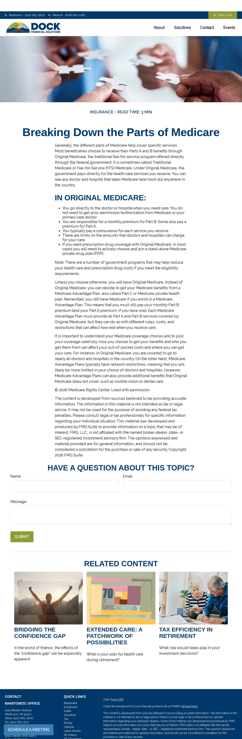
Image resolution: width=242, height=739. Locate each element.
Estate (67, 699)
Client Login (222, 3)
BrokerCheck (190, 694)
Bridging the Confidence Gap (40, 621)
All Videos (70, 723)
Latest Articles (72, 719)
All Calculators (73, 727)
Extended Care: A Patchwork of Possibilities (114, 624)
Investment (70, 695)
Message (18, 490)
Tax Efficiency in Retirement (186, 621)
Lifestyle (69, 715)
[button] (159, 16)
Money (68, 711)
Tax (66, 707)
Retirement (70, 691)
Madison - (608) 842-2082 (66, 3)
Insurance (70, 703)
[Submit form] (21, 525)
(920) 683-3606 (23, 706)
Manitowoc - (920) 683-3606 (25, 3)
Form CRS (117, 688)
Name (15, 465)
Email (128, 465)
